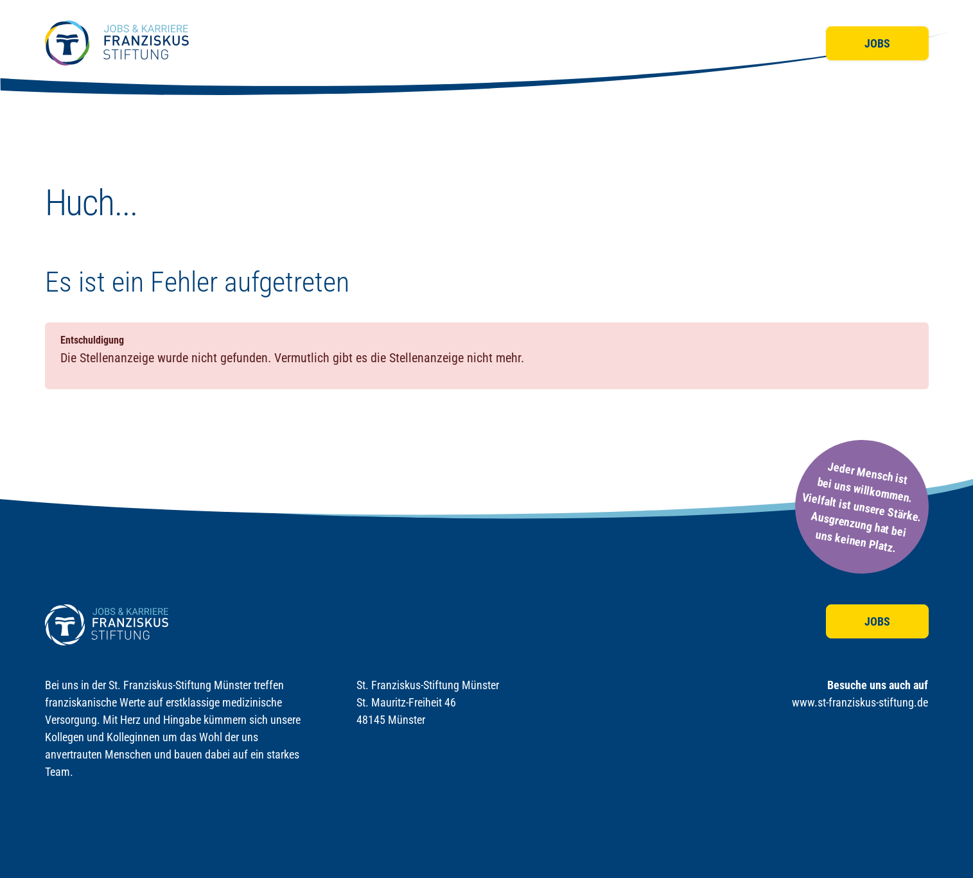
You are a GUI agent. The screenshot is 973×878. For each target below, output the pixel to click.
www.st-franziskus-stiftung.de (860, 702)
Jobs (877, 43)
